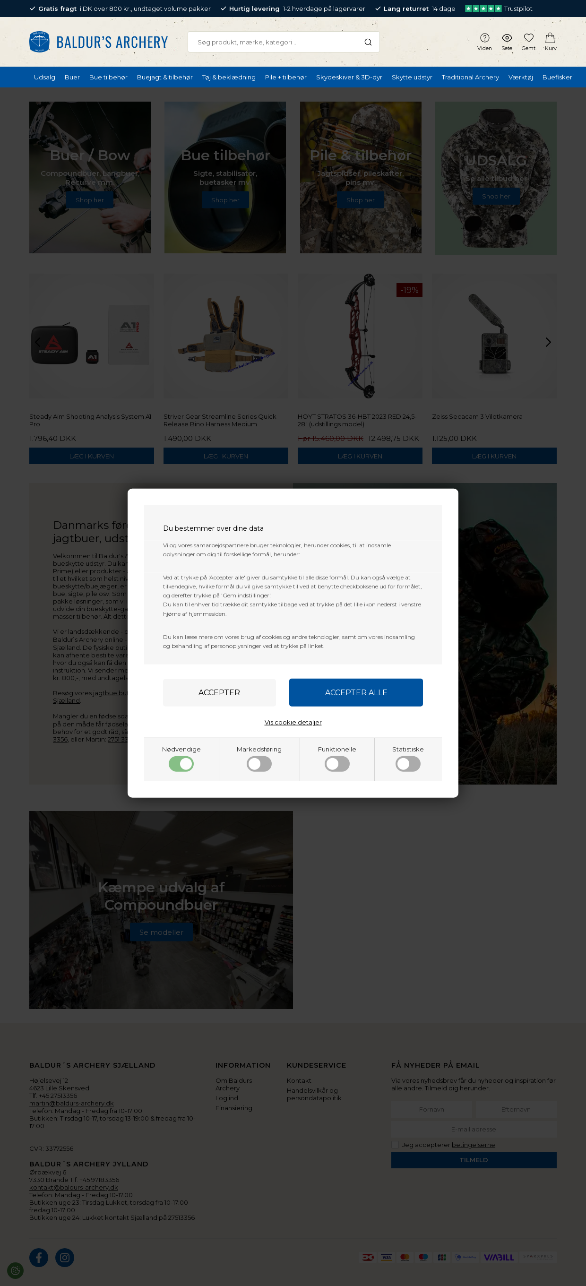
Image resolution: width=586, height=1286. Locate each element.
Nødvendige (181, 758)
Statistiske (408, 758)
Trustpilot (499, 8)
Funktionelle (337, 758)
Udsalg (44, 77)
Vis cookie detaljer (293, 722)
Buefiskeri (558, 77)
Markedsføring (259, 758)
